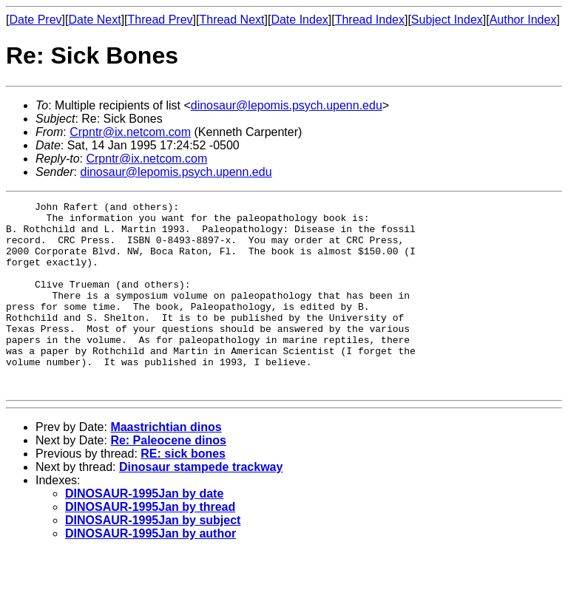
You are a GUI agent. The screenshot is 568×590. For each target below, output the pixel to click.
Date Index (299, 19)
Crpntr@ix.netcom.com (130, 132)
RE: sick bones (183, 491)
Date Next (94, 19)
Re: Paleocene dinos (168, 478)
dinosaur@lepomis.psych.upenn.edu (286, 105)
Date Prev (35, 19)
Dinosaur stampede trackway (201, 504)
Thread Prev (160, 19)
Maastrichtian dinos (165, 464)
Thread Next (231, 19)
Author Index (523, 19)
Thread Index (370, 19)
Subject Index (447, 19)
